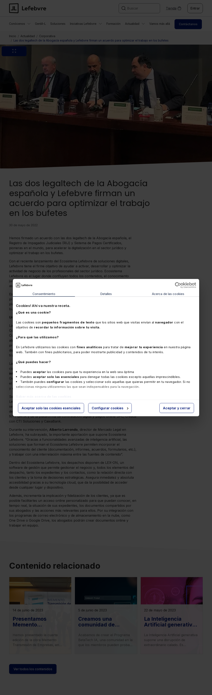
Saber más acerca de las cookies (43, 397)
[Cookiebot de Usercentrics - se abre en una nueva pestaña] (178, 285)
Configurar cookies (110, 408)
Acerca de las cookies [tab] (168, 294)
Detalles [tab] (106, 294)
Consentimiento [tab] (44, 294)
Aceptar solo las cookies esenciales (51, 408)
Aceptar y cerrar (176, 408)
